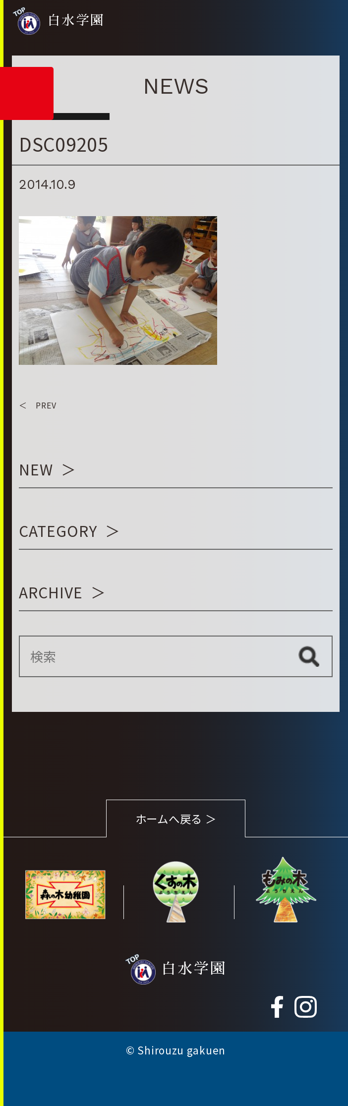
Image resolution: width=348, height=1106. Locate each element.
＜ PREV (38, 405)
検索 (309, 656)
